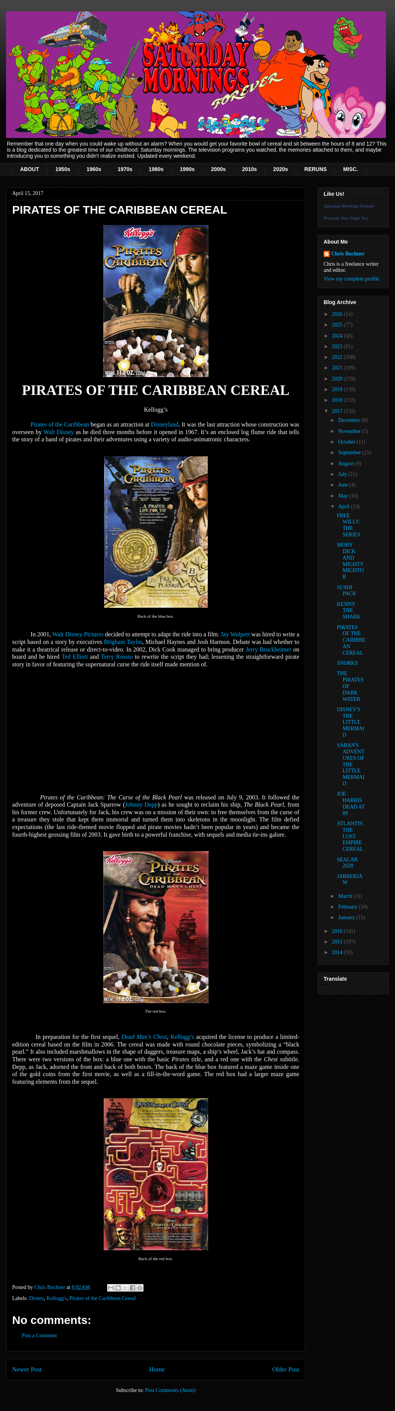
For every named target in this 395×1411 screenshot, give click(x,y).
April (344, 506)
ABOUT (29, 169)
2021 (338, 368)
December (349, 420)
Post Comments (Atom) (170, 1390)
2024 (338, 336)
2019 (338, 389)
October (347, 442)
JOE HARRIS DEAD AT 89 (351, 803)
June (343, 485)
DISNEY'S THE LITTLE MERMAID (351, 722)
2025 (338, 325)
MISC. (350, 169)
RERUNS (315, 169)
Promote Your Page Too (346, 218)
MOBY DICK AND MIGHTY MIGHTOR (350, 561)
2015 (338, 942)
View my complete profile (351, 279)
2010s (249, 169)
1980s (156, 169)
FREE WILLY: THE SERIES (348, 525)
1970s (125, 169)
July (343, 474)
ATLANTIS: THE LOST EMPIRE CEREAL (350, 836)
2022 (338, 357)
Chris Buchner (348, 254)
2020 (338, 379)
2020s (280, 169)
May (343, 496)
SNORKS (347, 663)
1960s (94, 169)
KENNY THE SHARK (348, 610)
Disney (36, 1298)
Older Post (285, 1369)
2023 (338, 346)
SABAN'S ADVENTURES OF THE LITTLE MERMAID (351, 764)
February (348, 907)
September (350, 452)
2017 (338, 411)
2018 (338, 400)
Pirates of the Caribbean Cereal (103, 1298)
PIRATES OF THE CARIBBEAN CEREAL (351, 640)
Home (157, 1369)
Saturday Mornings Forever (349, 206)
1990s (187, 169)
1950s (62, 169)
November (350, 431)
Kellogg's (56, 1298)
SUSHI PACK (346, 591)
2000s (218, 169)
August (346, 463)
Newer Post (27, 1369)
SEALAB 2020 (347, 863)
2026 (338, 314)
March (345, 896)
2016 (338, 931)
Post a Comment (39, 1335)
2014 (338, 952)
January (347, 917)
